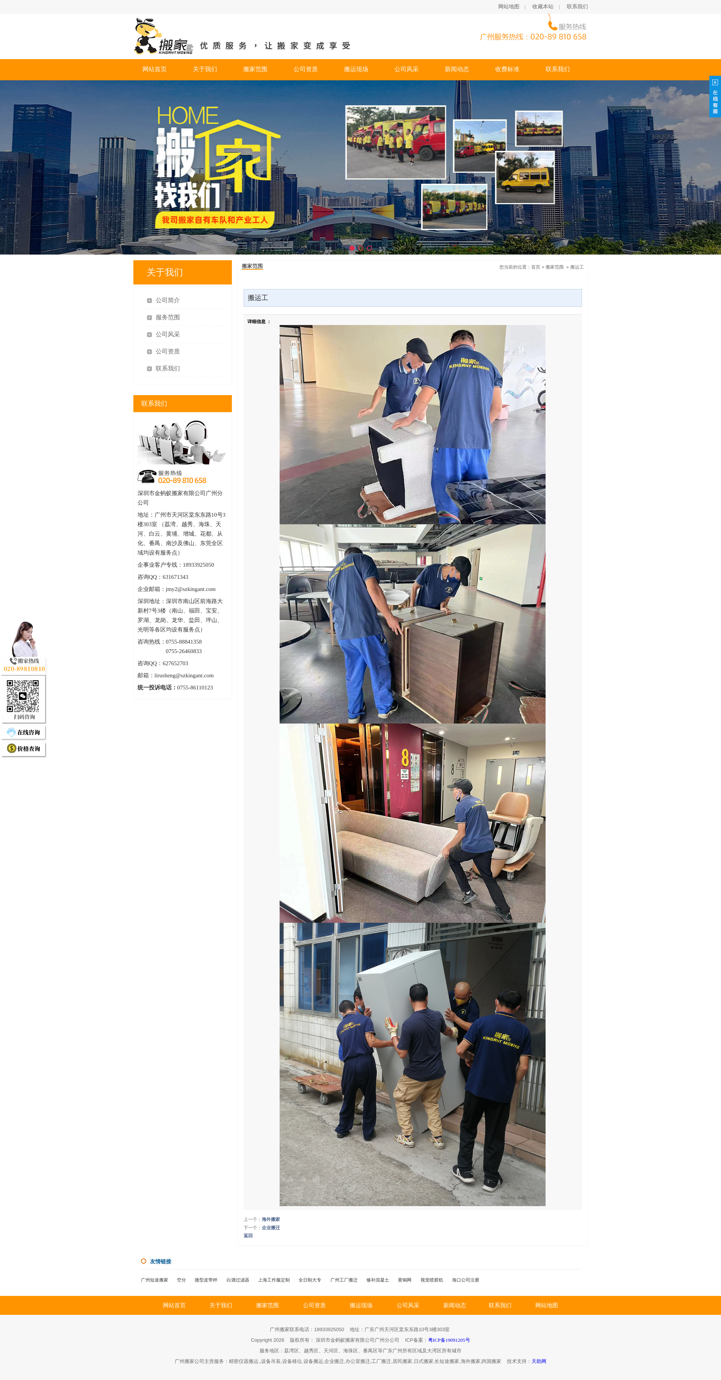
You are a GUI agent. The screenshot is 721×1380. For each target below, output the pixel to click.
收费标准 (507, 69)
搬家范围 (255, 69)
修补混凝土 (377, 1280)
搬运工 (577, 267)
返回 (248, 1235)
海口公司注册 (465, 1280)
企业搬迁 (271, 1227)
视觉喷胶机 (432, 1280)
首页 (535, 267)
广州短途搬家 (154, 1280)
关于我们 (205, 69)
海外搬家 (271, 1219)
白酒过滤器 (238, 1280)
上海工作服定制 (274, 1280)
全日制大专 (310, 1280)
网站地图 (508, 6)
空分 (181, 1280)
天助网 (539, 1361)
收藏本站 (543, 6)
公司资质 (306, 69)
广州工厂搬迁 (344, 1280)
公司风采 (406, 69)
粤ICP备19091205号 (449, 1340)
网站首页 (154, 69)
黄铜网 (404, 1280)
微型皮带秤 (206, 1280)
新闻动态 (457, 69)
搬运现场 (356, 69)
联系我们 (577, 6)
